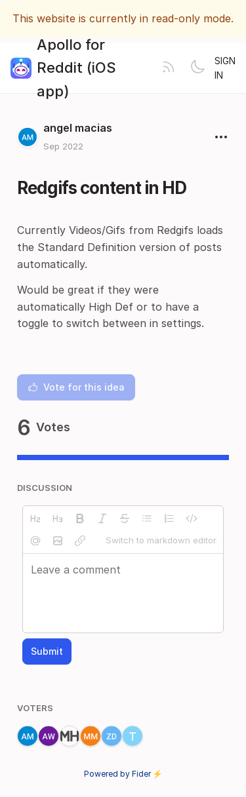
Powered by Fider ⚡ (123, 774)
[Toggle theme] (197, 68)
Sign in (225, 68)
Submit (47, 651)
